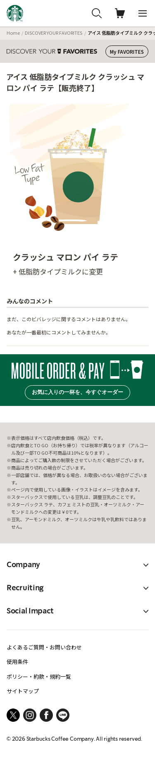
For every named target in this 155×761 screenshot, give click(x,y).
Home (13, 32)
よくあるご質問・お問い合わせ (44, 647)
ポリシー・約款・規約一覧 (39, 676)
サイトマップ (23, 691)
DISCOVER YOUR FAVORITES (53, 32)
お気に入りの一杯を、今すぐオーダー (77, 392)
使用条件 (17, 662)
